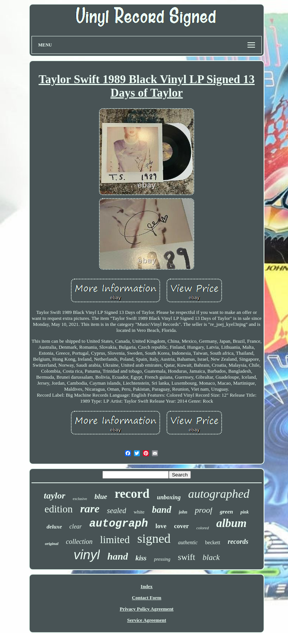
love (161, 526)
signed (154, 538)
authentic (188, 542)
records (238, 541)
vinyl (87, 554)
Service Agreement (146, 620)
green (226, 512)
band (161, 510)
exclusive (80, 499)
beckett (212, 542)
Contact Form (146, 597)
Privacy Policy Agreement (146, 609)
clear (75, 526)
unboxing (169, 497)
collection (79, 541)
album (231, 523)
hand (117, 556)
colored (202, 528)
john (183, 512)
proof (203, 510)
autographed (219, 493)
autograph (118, 524)
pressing (162, 559)
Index (147, 586)
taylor (54, 495)
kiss (141, 558)
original (51, 543)
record (132, 493)
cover (181, 526)
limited (115, 539)
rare (90, 508)
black (210, 557)
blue (100, 496)
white (139, 512)
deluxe (54, 527)
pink (244, 512)
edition (59, 509)
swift (186, 557)
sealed (116, 510)
